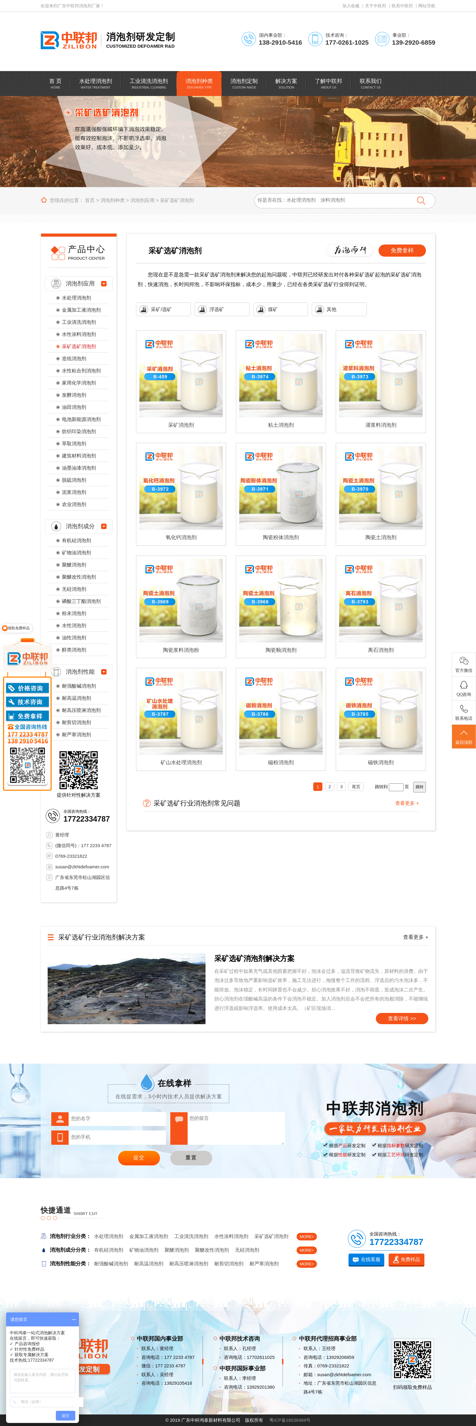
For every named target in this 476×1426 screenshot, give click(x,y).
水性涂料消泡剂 (79, 334)
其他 (325, 309)
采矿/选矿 (155, 309)
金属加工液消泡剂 (81, 310)
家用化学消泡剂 (79, 382)
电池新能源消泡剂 (81, 419)
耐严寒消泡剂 (76, 734)
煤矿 (267, 309)
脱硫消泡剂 (74, 480)
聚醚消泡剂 (74, 564)
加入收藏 (350, 5)
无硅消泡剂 (74, 589)
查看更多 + (407, 803)
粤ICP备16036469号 (290, 1420)
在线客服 (370, 1259)
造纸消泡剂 (74, 358)
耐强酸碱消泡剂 (79, 686)
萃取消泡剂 (74, 443)
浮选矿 (211, 309)
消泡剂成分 (80, 526)
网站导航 (426, 5)
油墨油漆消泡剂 (79, 467)
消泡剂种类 (112, 200)
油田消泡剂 (74, 407)
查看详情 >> (402, 1018)
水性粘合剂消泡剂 (81, 370)
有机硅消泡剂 (76, 540)
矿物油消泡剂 (76, 552)
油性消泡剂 (74, 637)
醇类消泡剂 (74, 649)
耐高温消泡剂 (76, 698)
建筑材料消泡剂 (79, 455)
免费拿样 (402, 250)
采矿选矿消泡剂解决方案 (254, 958)
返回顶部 (464, 737)
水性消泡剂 (74, 625)
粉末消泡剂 (74, 613)
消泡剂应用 (142, 200)
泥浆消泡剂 (74, 492)
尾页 (356, 786)
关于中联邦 (375, 5)
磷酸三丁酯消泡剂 (81, 601)
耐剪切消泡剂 (76, 722)
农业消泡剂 (74, 504)
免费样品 (410, 1259)
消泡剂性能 (80, 672)
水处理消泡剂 (76, 297)
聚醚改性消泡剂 (79, 577)
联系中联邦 (402, 5)
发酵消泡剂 (74, 395)
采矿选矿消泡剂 (177, 200)
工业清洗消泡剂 (79, 322)
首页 (90, 200)
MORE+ (307, 1236)
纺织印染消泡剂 (79, 431)
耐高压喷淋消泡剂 (81, 710)
